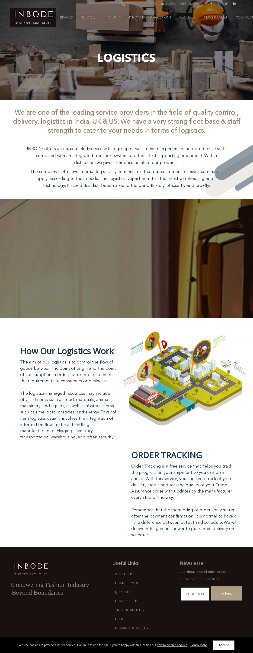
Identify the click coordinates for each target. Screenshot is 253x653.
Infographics (129, 610)
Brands (66, 17)
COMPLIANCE (127, 583)
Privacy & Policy (132, 628)
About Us (187, 17)
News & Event (215, 17)
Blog (120, 619)
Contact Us (126, 601)
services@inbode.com (184, 4)
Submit (226, 593)
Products (112, 17)
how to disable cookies (172, 645)
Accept (224, 645)
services (88, 17)
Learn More (198, 645)
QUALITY (123, 592)
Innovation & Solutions (150, 17)
